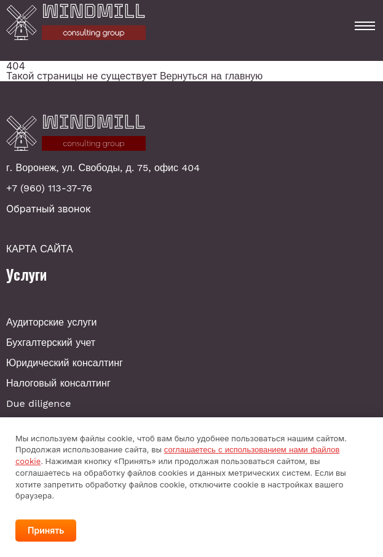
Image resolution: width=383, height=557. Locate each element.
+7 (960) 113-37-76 (49, 188)
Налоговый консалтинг (58, 383)
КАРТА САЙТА (39, 249)
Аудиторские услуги (51, 322)
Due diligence (38, 403)
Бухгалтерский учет (50, 342)
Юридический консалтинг (64, 363)
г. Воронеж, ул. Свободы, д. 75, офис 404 (103, 168)
